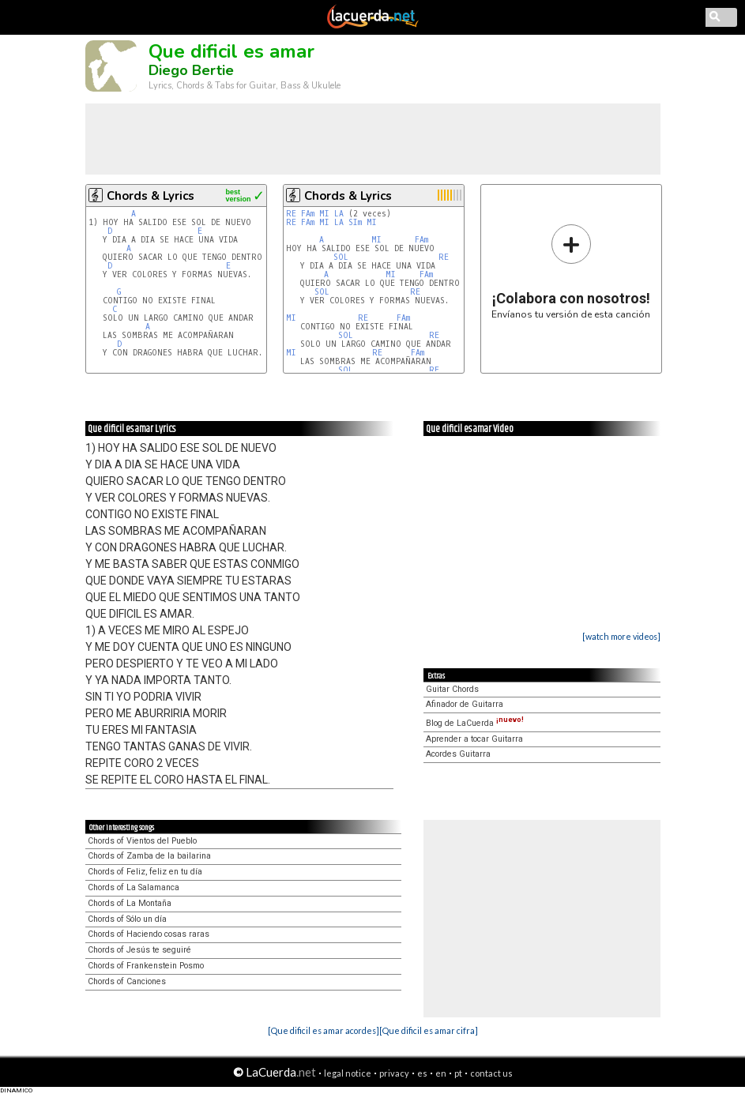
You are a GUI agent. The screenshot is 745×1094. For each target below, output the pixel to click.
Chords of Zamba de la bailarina (149, 856)
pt (458, 1073)
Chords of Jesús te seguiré (139, 950)
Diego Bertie (191, 70)
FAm (307, 214)
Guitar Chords (452, 689)
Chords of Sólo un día (127, 919)
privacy (394, 1073)
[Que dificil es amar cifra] (428, 1030)
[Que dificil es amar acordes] (323, 1030)
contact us (491, 1073)
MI (324, 214)
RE (291, 214)
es (422, 1073)
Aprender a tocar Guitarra (474, 739)
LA (339, 214)
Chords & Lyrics (150, 196)
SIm (355, 222)
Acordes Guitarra (458, 754)
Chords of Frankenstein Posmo (146, 966)
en (440, 1073)
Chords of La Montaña (129, 903)
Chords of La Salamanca (133, 887)
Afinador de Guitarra (464, 704)
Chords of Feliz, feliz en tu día (145, 872)
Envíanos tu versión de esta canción (570, 271)
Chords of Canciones (127, 981)
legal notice (347, 1073)
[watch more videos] (621, 636)
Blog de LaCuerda (475, 723)
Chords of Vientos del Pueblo (142, 841)
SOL (340, 257)
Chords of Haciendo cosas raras (148, 934)
